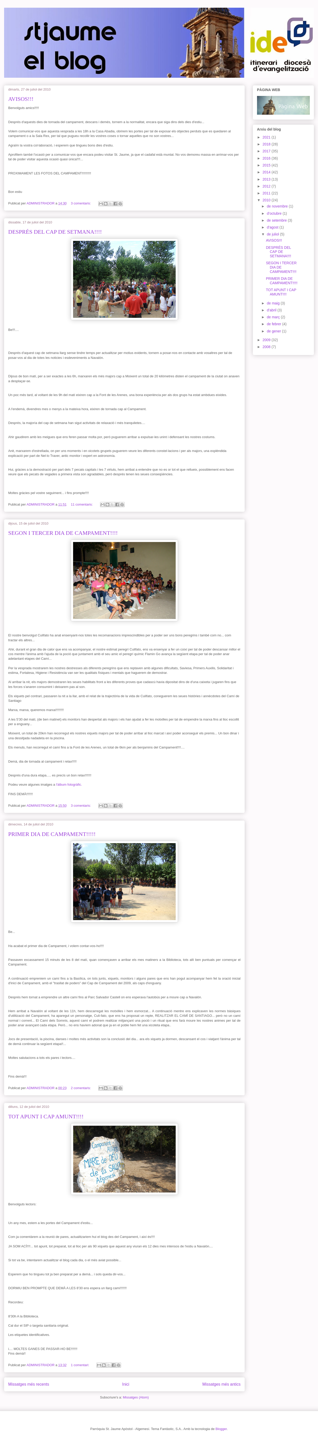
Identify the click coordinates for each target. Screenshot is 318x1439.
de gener (274, 331)
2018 (267, 144)
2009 (267, 340)
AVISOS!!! (21, 99)
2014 (267, 172)
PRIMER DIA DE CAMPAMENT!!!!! (52, 834)
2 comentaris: (81, 1088)
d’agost (273, 227)
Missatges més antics (221, 1384)
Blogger (221, 1429)
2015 (267, 165)
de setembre (277, 220)
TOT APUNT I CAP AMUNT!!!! (46, 1116)
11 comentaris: (82, 504)
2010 (267, 200)
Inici (125, 1384)
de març (274, 317)
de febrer (274, 324)
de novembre (278, 206)
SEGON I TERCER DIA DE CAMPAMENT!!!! (63, 533)
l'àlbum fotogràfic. (69, 784)
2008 (267, 347)
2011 (267, 193)
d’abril (272, 310)
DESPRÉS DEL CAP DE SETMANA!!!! (55, 232)
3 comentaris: (81, 203)
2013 (267, 179)
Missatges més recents (28, 1384)
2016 (267, 158)
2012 (267, 186)
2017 (267, 151)
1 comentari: (80, 1365)
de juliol (273, 234)
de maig (274, 303)
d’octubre (274, 213)
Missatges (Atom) (136, 1397)
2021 (267, 137)
